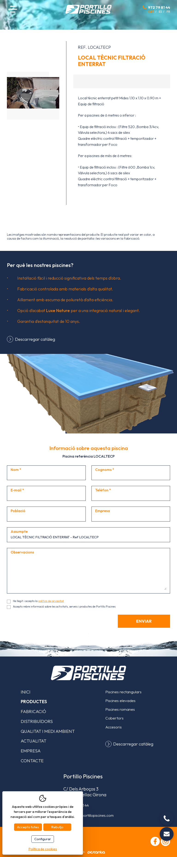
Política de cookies (42, 849)
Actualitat (33, 741)
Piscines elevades (120, 700)
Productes (34, 701)
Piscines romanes (120, 709)
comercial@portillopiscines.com (88, 815)
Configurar (42, 839)
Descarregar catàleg (35, 339)
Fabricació (33, 711)
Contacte (32, 760)
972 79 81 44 (159, 7)
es (160, 11)
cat (151, 11)
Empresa (31, 751)
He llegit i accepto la (38, 601)
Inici (25, 692)
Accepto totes (28, 827)
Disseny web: (88, 852)
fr (168, 11)
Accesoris (113, 727)
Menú (12, 9)
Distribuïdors (37, 721)
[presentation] (42, 624)
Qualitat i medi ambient (48, 731)
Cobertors (114, 718)
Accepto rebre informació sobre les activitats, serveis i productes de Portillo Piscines (64, 606)
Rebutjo (57, 827)
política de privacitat (51, 601)
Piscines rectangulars (123, 691)
